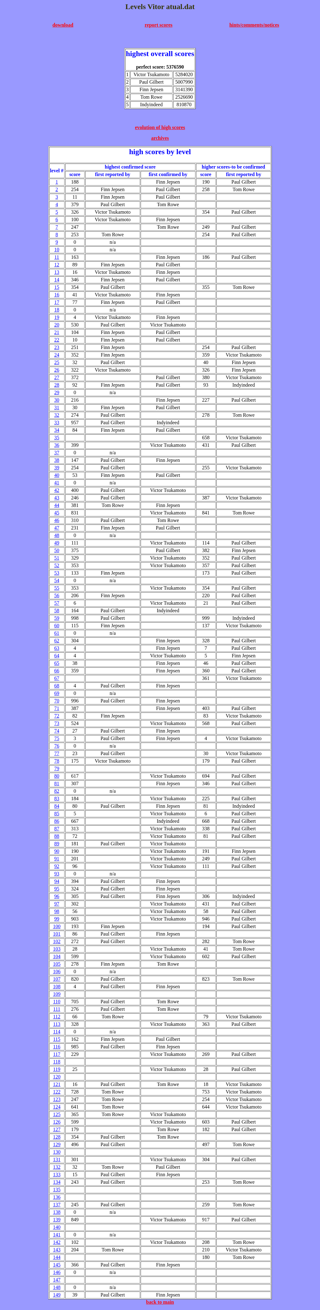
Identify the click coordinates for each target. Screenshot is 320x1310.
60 (56, 625)
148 (56, 1287)
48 (56, 535)
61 (56, 633)
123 (56, 1099)
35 (56, 437)
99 (56, 918)
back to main (160, 1302)
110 (56, 1001)
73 (56, 723)
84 (56, 806)
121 (56, 1084)
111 (56, 1009)
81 (56, 783)
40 (56, 475)
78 (56, 761)
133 (56, 1174)
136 (56, 1197)
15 (56, 287)
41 (56, 482)
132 (56, 1167)
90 (56, 851)
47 (56, 527)
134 (56, 1182)
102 (56, 941)
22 (56, 339)
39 (56, 467)
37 (56, 452)
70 (56, 700)
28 (56, 385)
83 (56, 798)
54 (56, 580)
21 (56, 332)
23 (56, 347)
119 (56, 1069)
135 (56, 1189)
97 (56, 903)
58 (56, 610)
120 (56, 1076)
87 (56, 828)
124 (56, 1106)
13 (56, 272)
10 (56, 249)
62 (56, 640)
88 (56, 836)
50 (56, 550)
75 (56, 738)
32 (56, 415)
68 (56, 685)
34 (56, 430)
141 (56, 1234)
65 (56, 663)
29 (56, 392)
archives (160, 138)
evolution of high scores (160, 127)
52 (56, 565)
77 (56, 753)
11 (56, 257)
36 (56, 445)
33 (56, 422)
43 (56, 497)
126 (56, 1122)
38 (56, 460)
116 (56, 1046)
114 (56, 1031)
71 (56, 708)
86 (56, 821)
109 (56, 994)
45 (56, 512)
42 (56, 490)
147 (56, 1279)
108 (56, 986)
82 (56, 791)
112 (56, 1016)
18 (56, 309)
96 (56, 896)
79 (56, 768)
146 (56, 1272)
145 (56, 1264)
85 (56, 813)
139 (56, 1219)
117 (56, 1054)
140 (56, 1227)
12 (56, 264)
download (62, 25)
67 (56, 678)
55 (56, 588)
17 (56, 302)
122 (56, 1091)
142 (56, 1242)
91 (56, 858)
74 (56, 730)
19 (56, 317)
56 (56, 595)
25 (56, 362)
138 (56, 1212)
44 (56, 505)
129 (56, 1144)
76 (56, 746)
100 (56, 926)
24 (56, 355)
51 (56, 558)
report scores (159, 25)
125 (56, 1114)
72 (56, 715)
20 (56, 324)
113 (56, 1024)
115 (56, 1039)
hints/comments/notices (254, 25)
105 (56, 964)
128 (56, 1137)
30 (56, 400)
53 (56, 573)
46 (56, 520)
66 (56, 670)
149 (56, 1294)
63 (56, 648)
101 (56, 934)
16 (56, 294)
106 (56, 971)
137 (56, 1204)
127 (56, 1129)
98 (56, 911)
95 (56, 888)
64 (56, 655)
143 (56, 1249)
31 (56, 407)
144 (56, 1257)
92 (56, 866)
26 (56, 370)
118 (56, 1061)
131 (56, 1159)
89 (56, 843)
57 (56, 603)
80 (56, 776)
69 (56, 693)
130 (56, 1152)
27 (56, 377)
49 (56, 542)
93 (56, 873)
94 (56, 881)
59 (56, 618)
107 (56, 979)
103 (56, 949)
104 (56, 956)
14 (56, 279)
